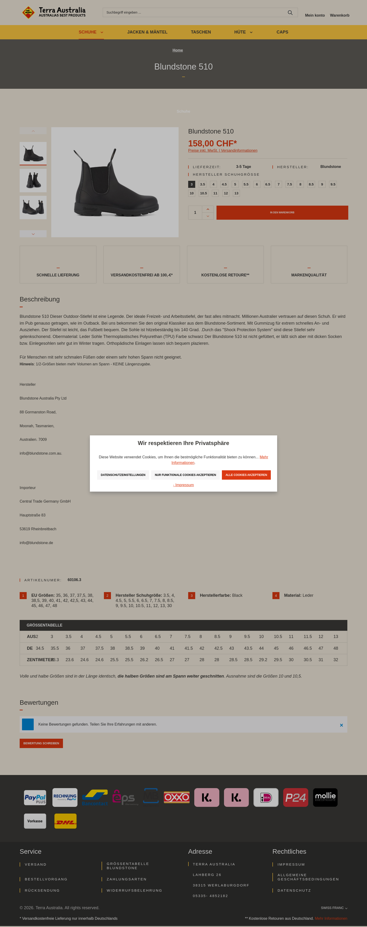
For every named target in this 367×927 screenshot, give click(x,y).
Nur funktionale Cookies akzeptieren (218, 469)
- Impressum (183, 491)
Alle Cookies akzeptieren (184, 480)
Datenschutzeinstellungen (139, 469)
